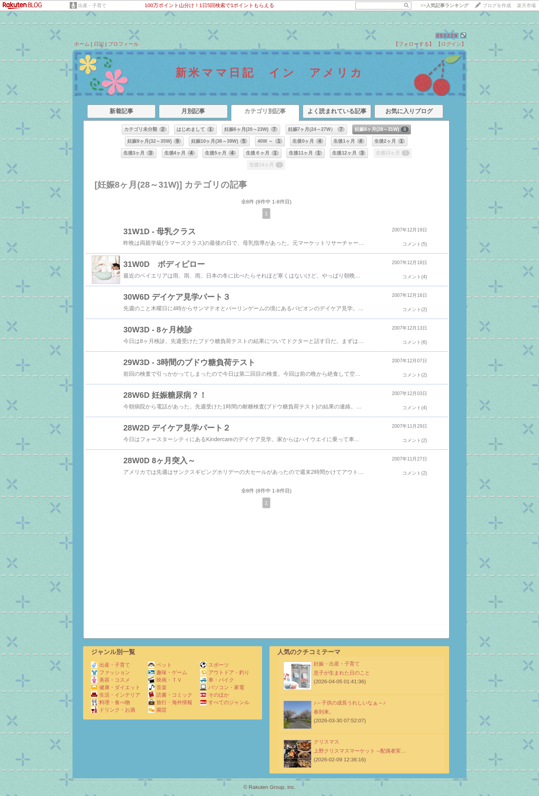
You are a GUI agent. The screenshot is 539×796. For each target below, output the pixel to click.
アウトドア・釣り (224, 672)
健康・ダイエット (115, 687)
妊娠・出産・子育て (337, 664)
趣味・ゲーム (167, 672)
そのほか (214, 695)
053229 (447, 36)
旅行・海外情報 (170, 702)
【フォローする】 (413, 44)
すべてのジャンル (224, 702)
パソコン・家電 (222, 687)
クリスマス (326, 742)
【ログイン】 (451, 44)
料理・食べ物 (110, 702)
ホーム (81, 44)
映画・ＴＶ (165, 680)
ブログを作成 (497, 5)
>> (444, 5)
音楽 (157, 687)
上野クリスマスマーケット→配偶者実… (360, 751)
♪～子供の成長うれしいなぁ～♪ (349, 703)
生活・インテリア (115, 695)
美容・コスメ (110, 680)
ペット (160, 665)
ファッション (110, 672)
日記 (99, 44)
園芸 (157, 710)
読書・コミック (170, 695)
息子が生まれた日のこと (342, 673)
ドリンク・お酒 (113, 710)
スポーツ (214, 665)
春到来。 (324, 712)
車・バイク (217, 680)
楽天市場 (526, 5)
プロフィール (123, 44)
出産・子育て (92, 5)
